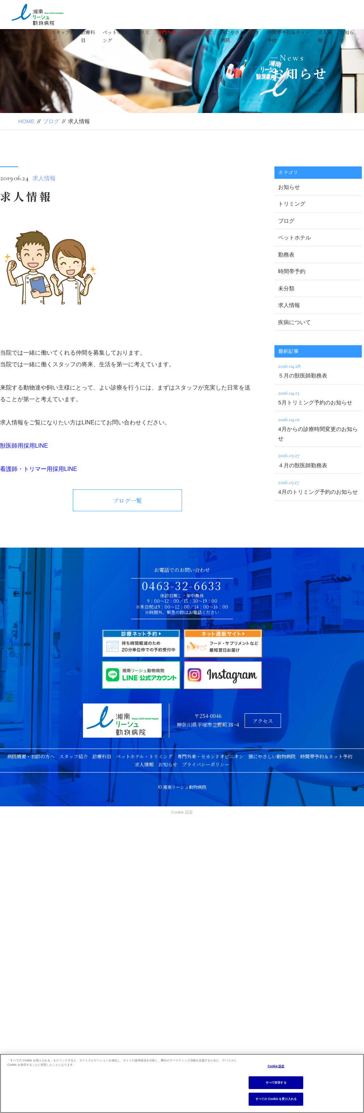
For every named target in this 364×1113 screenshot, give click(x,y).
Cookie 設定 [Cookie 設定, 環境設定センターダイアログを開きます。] (276, 1066)
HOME (26, 121)
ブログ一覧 (127, 500)
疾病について (294, 322)
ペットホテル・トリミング (144, 756)
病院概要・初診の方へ (31, 756)
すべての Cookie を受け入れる (276, 1099)
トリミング (291, 204)
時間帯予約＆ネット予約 (326, 756)
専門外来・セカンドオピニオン (210, 756)
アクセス (263, 721)
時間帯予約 (291, 271)
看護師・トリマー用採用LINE (38, 469)
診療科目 (101, 756)
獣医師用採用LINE (24, 446)
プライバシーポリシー (205, 764)
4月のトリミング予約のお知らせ (318, 486)
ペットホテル (294, 237)
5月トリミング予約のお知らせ (318, 397)
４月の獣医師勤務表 (318, 459)
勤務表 (286, 254)
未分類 (286, 288)
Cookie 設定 (182, 812)
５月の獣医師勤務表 (318, 370)
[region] (182, 1083)
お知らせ (289, 187)
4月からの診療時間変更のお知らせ (318, 428)
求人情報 (44, 178)
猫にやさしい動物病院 (272, 756)
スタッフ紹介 (73, 756)
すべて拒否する (276, 1082)
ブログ (51, 121)
